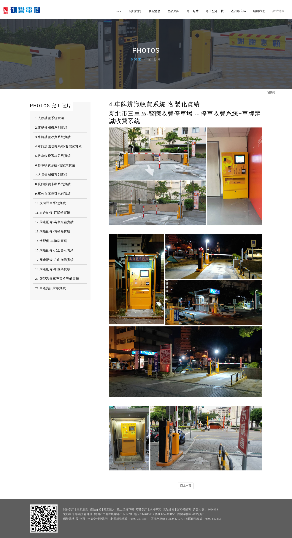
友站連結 (168, 511)
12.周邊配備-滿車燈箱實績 (54, 222)
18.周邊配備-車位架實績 (52, 269)
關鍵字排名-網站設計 (190, 516)
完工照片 (193, 11)
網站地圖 (278, 11)
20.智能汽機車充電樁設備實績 (57, 278)
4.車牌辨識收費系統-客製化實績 (58, 146)
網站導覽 (155, 511)
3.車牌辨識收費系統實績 (53, 137)
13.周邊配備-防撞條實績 (52, 231)
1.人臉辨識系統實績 (49, 118)
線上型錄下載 (215, 11)
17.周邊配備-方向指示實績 (54, 260)
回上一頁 (185, 485)
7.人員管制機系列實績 (51, 175)
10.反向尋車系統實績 (50, 203)
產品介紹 (173, 11)
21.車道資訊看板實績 (50, 288)
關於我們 (135, 11)
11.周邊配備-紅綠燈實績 (52, 212)
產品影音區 (238, 11)
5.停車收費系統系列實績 (53, 156)
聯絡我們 (259, 11)
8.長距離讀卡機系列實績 (53, 184)
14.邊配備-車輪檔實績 (51, 241)
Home (118, 11)
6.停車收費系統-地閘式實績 (55, 165)
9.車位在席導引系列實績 (53, 193)
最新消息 (154, 11)
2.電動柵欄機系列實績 (51, 127)
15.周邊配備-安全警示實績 (54, 250)
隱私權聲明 (184, 511)
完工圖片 (109, 511)
